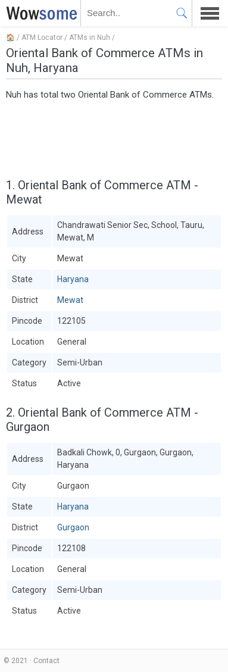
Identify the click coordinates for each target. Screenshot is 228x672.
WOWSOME (39, 13)
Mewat (70, 300)
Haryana (73, 279)
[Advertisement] (114, 137)
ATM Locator (42, 37)
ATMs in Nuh (89, 37)
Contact (46, 661)
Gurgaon (73, 527)
